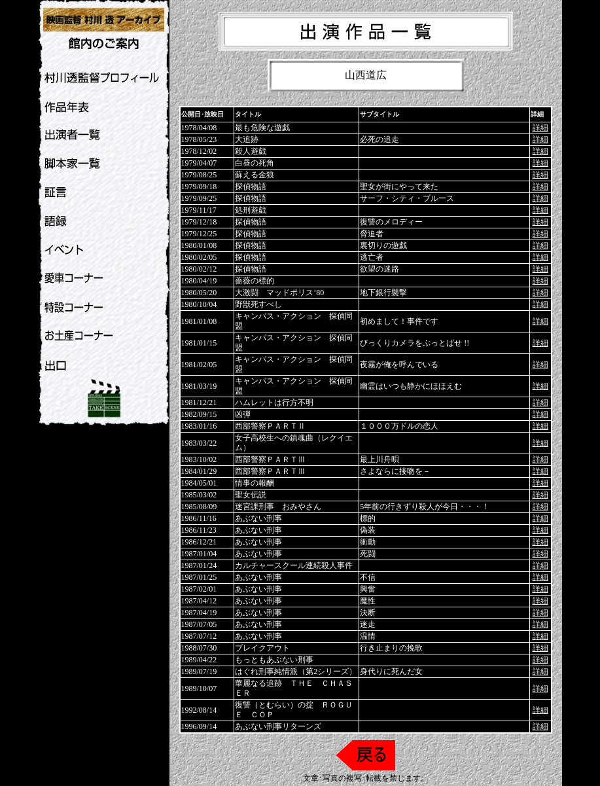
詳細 (540, 127)
